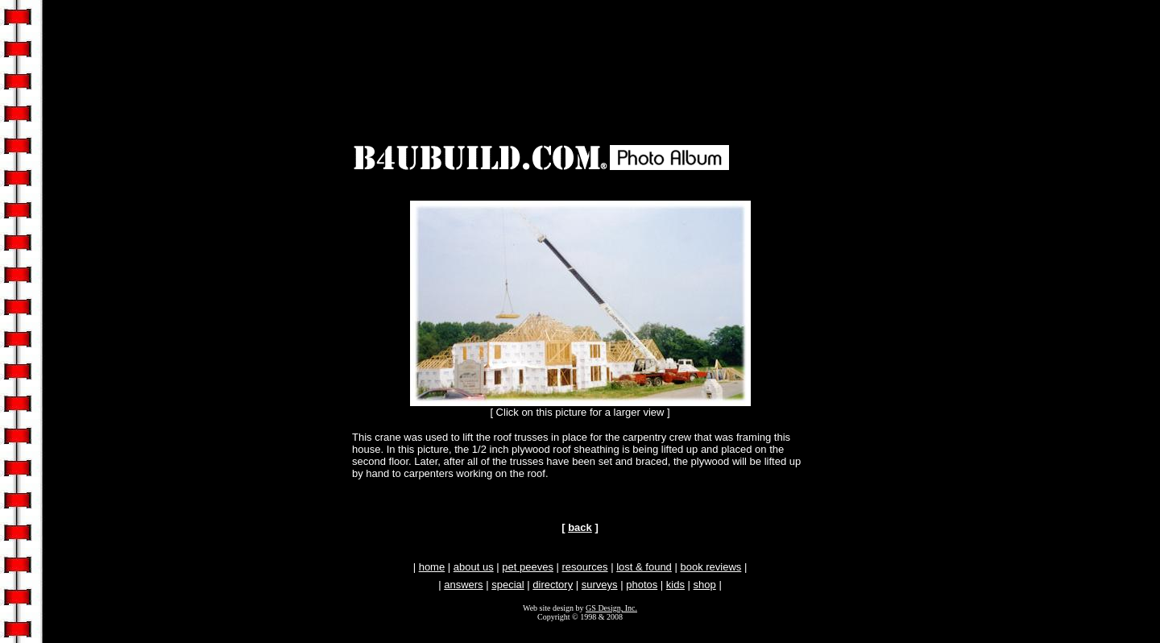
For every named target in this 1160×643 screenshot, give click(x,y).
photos (641, 585)
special (507, 585)
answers (463, 585)
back (580, 527)
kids (675, 585)
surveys (600, 585)
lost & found (644, 567)
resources (585, 567)
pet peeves (527, 567)
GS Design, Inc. (611, 608)
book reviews (710, 567)
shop (705, 585)
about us (474, 567)
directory (552, 585)
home (432, 567)
